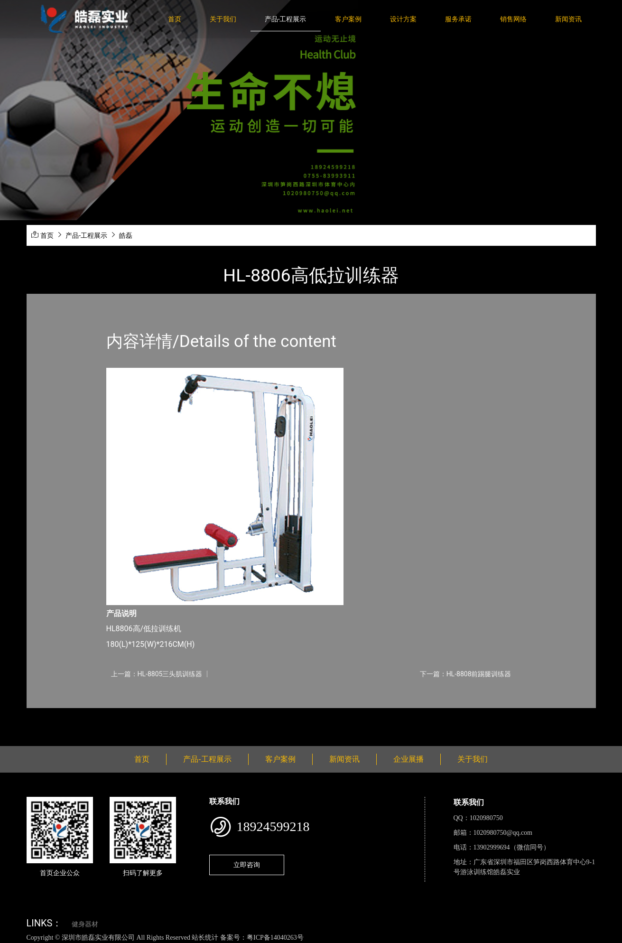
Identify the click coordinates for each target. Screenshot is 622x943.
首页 (174, 19)
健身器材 (85, 924)
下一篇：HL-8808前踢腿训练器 (465, 674)
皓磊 (125, 235)
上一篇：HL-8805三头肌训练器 (157, 674)
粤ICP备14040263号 (275, 937)
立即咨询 (246, 864)
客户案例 (348, 19)
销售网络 (513, 19)
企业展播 (408, 759)
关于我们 (223, 19)
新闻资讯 (568, 19)
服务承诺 (458, 19)
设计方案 (403, 19)
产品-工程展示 (285, 19)
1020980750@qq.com (503, 832)
